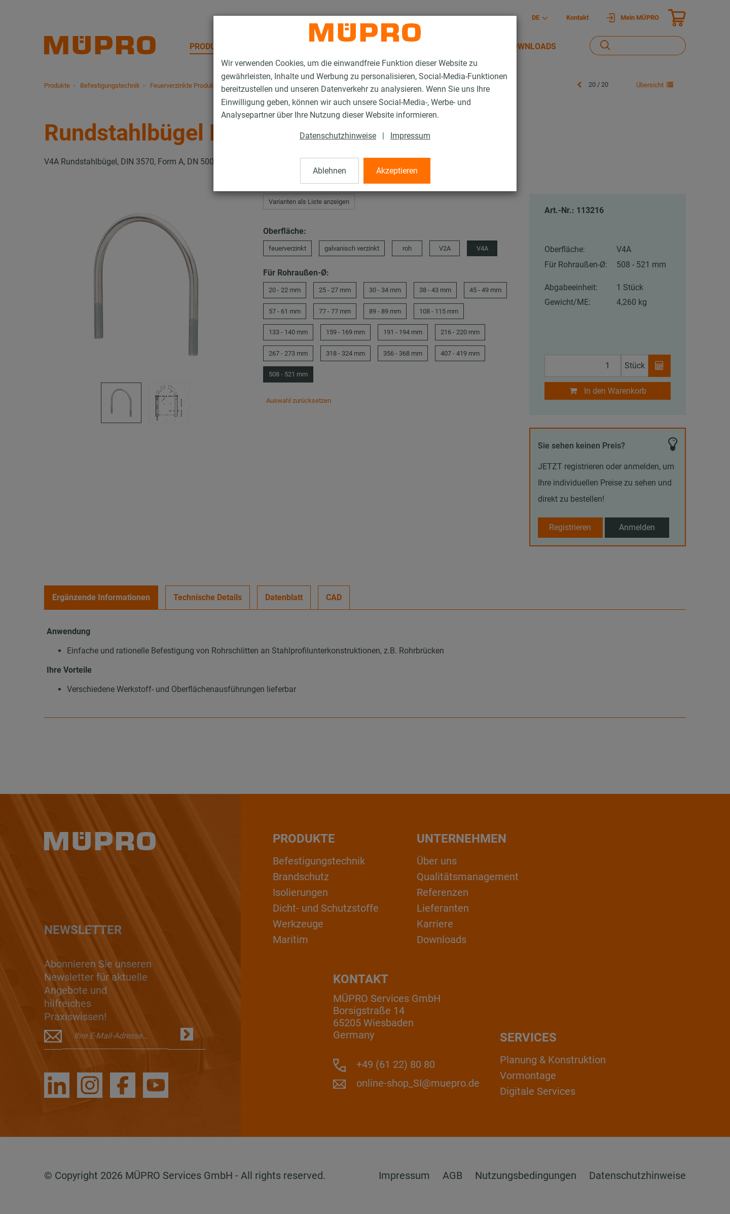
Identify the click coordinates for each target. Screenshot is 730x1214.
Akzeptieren (397, 171)
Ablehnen (329, 171)
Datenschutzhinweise (338, 136)
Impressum (410, 136)
